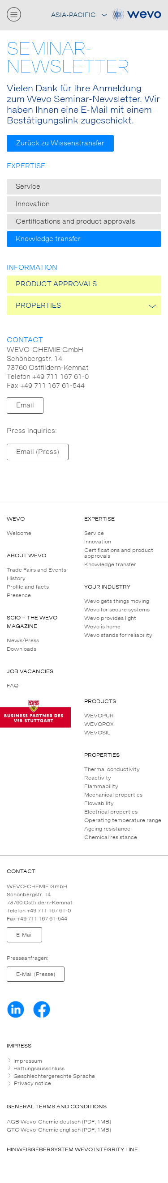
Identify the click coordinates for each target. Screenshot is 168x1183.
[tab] (84, 1061)
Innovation (33, 204)
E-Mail (24, 934)
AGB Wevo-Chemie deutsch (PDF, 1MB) (59, 1121)
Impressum (27, 1061)
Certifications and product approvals (75, 221)
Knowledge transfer (48, 239)
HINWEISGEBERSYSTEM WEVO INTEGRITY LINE (72, 1149)
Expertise (26, 166)
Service (28, 186)
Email (25, 405)
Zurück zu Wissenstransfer (60, 143)
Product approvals (56, 284)
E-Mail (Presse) (35, 974)
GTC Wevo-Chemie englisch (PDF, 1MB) (59, 1129)
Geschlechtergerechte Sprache (53, 1076)
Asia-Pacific (79, 15)
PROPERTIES (38, 305)
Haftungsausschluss (38, 1068)
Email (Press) (37, 452)
